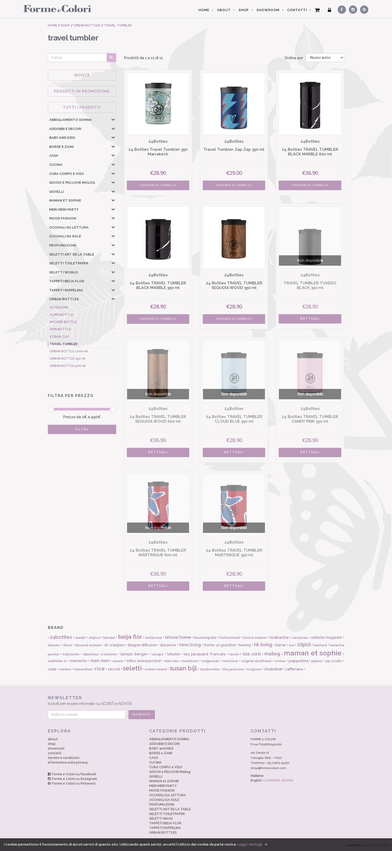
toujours (254, 669)
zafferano (294, 669)
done (67, 645)
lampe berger (134, 654)
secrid (114, 669)
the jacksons (233, 669)
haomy (245, 645)
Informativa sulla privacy (68, 762)
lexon (234, 654)
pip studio (333, 661)
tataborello (210, 669)
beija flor (130, 636)
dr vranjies (114, 645)
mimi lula (171, 661)
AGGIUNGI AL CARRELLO (158, 185)
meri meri (99, 660)
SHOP (244, 10)
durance (168, 645)
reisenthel (83, 669)
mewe (118, 661)
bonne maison (255, 638)
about (53, 739)
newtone (230, 661)
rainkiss (65, 669)
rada (52, 669)
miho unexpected (143, 660)
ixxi (291, 645)
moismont (190, 661)
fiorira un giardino (220, 645)
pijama (316, 661)
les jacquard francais (205, 654)
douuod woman (88, 645)
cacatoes (300, 638)
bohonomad (230, 638)
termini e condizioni (63, 758)
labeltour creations (100, 654)
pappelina (298, 660)
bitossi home (178, 637)
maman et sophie (313, 653)
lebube (173, 654)
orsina (280, 661)
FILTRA (82, 429)
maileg (272, 653)
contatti (54, 753)
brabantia (279, 637)
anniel (80, 638)
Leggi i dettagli (249, 844)
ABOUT (224, 10)
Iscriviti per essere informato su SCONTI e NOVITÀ (196, 700)
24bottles (61, 637)
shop (52, 744)
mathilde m (57, 661)
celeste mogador (326, 637)
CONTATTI (297, 10)
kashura (320, 645)
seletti (132, 668)
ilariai (280, 645)
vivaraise (273, 669)
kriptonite (71, 654)
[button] (113, 119)
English (272, 780)
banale (109, 638)
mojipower (210, 661)
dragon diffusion (142, 645)
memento (78, 661)
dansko (54, 645)
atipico (94, 638)
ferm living (190, 644)
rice (100, 668)
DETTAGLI (310, 318)
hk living (263, 644)
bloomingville (205, 638)
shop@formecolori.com (268, 768)
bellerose (153, 638)
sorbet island (156, 669)
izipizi (304, 644)
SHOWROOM (268, 10)
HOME (204, 10)
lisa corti (252, 653)
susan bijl (183, 668)
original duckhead (256, 661)
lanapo (158, 654)
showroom (56, 748)
